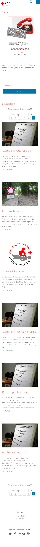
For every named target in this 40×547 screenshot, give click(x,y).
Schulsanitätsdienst (13, 271)
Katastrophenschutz (13, 211)
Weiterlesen (9, 169)
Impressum (20, 518)
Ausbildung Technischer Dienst (19, 331)
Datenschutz (20, 516)
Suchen (20, 91)
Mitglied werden (11, 452)
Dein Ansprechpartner (14, 392)
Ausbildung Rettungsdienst (17, 150)
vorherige (16, 115)
